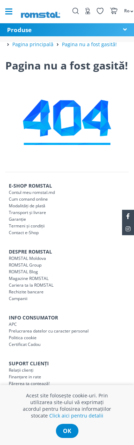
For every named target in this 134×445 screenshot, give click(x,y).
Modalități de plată (27, 206)
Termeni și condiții (27, 226)
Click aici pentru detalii (76, 415)
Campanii (18, 298)
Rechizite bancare (26, 292)
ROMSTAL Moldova (27, 258)
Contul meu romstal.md (32, 192)
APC (13, 324)
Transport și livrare (27, 212)
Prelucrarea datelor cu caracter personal (49, 331)
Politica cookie (23, 338)
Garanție (17, 219)
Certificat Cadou (24, 344)
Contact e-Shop (24, 233)
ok (67, 431)
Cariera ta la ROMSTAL (31, 285)
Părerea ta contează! (29, 383)
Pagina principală (32, 44)
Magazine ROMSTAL (29, 278)
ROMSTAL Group (25, 265)
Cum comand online (28, 199)
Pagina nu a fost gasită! (89, 44)
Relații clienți (21, 370)
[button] (125, 11)
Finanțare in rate (25, 377)
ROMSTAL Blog (23, 272)
